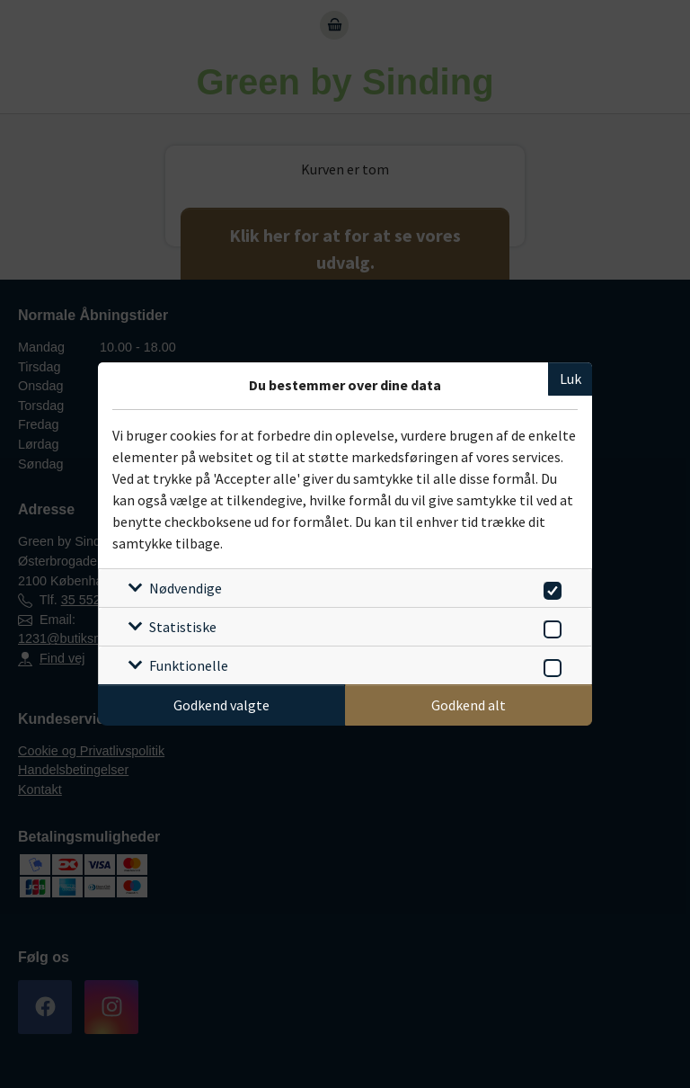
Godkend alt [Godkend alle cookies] (468, 705)
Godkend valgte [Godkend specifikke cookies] (221, 705)
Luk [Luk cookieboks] (570, 379)
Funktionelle (188, 665)
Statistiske (183, 627)
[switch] (549, 587)
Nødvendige (185, 588)
